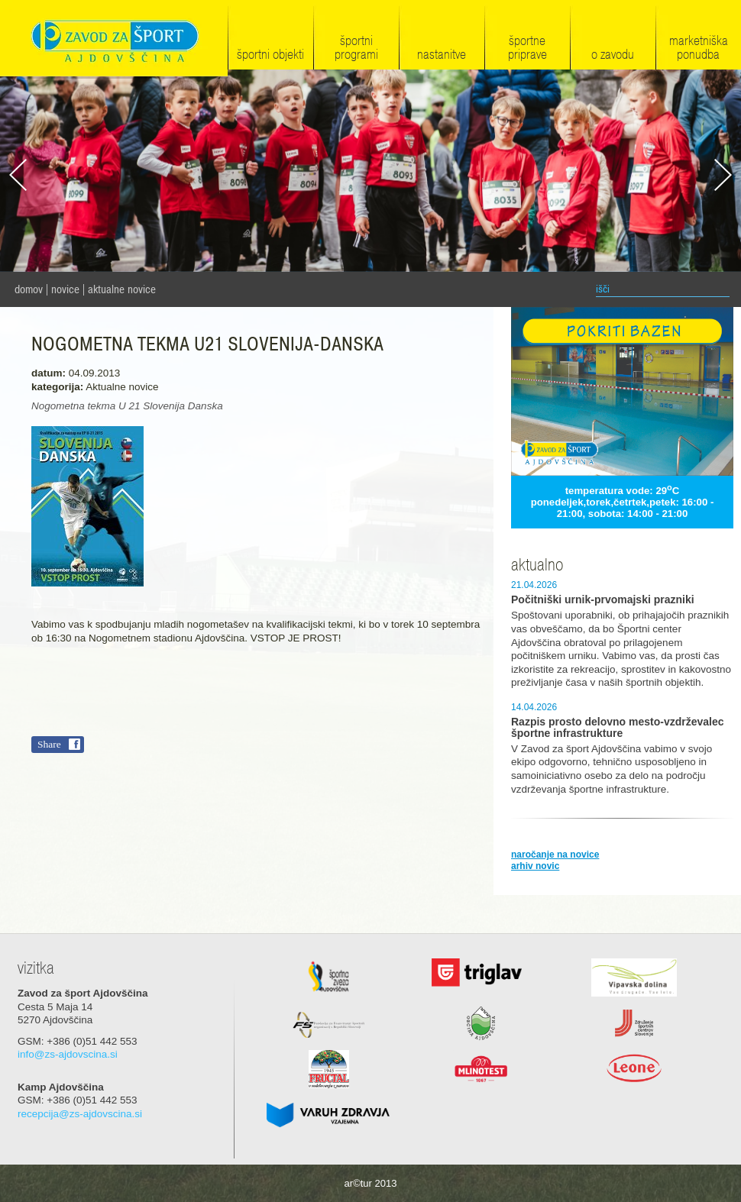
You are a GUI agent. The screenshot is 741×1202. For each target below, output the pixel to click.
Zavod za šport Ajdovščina (114, 39)
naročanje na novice (555, 854)
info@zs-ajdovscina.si (68, 1054)
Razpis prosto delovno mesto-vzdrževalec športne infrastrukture (617, 727)
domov (29, 289)
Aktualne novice (122, 289)
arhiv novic (535, 866)
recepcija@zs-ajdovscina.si (80, 1114)
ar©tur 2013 (371, 1183)
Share (49, 744)
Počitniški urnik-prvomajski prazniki (602, 600)
